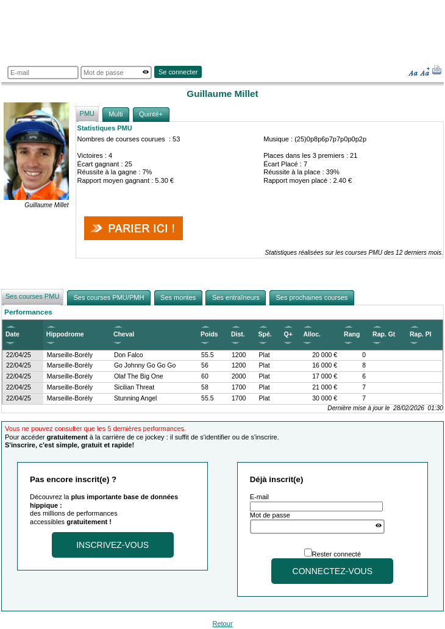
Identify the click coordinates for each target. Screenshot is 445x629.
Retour (222, 623)
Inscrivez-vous (112, 545)
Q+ (287, 334)
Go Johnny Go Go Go (145, 365)
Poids (209, 334)
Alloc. (312, 334)
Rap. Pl (421, 334)
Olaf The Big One (138, 376)
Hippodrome (65, 334)
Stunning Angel (135, 398)
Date (12, 334)
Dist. (238, 334)
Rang (352, 334)
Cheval (123, 334)
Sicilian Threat (134, 387)
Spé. (265, 334)
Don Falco (128, 355)
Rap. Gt (383, 334)
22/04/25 (18, 355)
